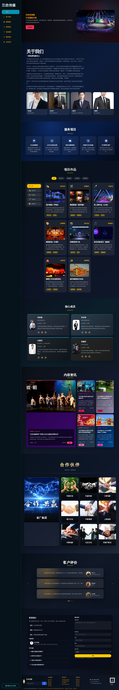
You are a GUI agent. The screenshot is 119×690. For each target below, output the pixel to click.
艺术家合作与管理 (65, 679)
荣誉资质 (78, 681)
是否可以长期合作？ (36, 656)
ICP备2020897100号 (50, 688)
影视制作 (69, 178)
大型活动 (77, 178)
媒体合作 (78, 682)
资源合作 (78, 679)
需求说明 (77, 619)
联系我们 (50, 684)
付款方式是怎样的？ (36, 660)
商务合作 (78, 685)
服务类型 (77, 649)
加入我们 (78, 684)
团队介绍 (50, 681)
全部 (54, 178)
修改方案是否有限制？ (37, 651)
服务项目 (50, 682)
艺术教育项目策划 (65, 681)
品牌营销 (85, 178)
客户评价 (50, 679)
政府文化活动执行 (65, 684)
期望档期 (77, 631)
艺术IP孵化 (64, 682)
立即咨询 (29, 27)
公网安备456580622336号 (59, 688)
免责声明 (75, 688)
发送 (93, 655)
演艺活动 (61, 178)
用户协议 (70, 688)
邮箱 (76, 643)
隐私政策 (66, 688)
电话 (76, 637)
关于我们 (50, 685)
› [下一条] (112, 583)
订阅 (44, 683)
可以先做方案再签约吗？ (38, 664)
